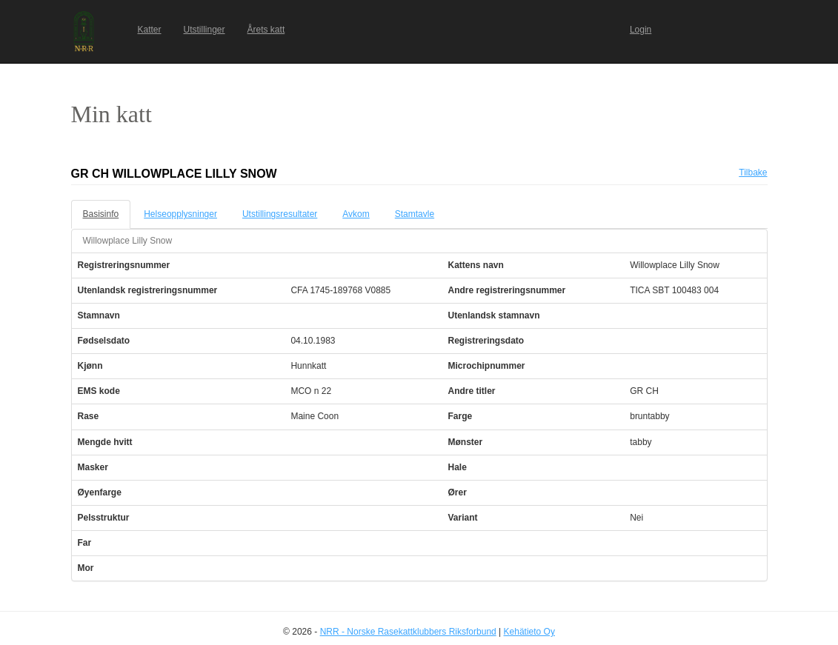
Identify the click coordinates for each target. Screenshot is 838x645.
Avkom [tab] (355, 214)
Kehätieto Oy (529, 631)
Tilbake (753, 172)
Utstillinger (204, 29)
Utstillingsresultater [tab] (279, 214)
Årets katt (266, 29)
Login (640, 29)
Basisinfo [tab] (101, 214)
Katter (150, 29)
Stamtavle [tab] (414, 214)
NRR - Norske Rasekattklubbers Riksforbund (408, 631)
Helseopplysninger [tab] (180, 214)
